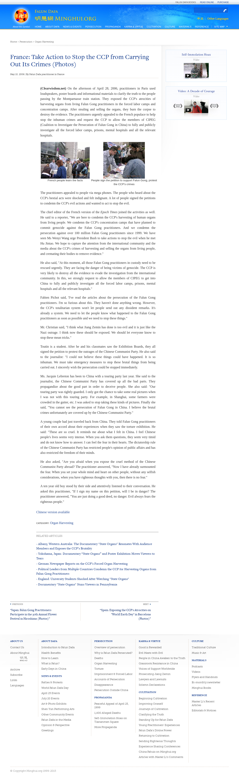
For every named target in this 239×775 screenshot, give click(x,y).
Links (13, 680)
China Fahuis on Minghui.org (157, 751)
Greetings (47, 730)
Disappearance (103, 684)
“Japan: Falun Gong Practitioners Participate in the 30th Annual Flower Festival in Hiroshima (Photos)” (33, 614)
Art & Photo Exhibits (53, 703)
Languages (17, 685)
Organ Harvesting (44, 41)
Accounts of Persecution (109, 679)
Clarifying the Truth (151, 714)
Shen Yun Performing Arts (57, 709)
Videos (196, 671)
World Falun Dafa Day (54, 687)
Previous (17, 604)
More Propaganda (105, 727)
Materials (185, 26)
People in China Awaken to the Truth (162, 658)
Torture (99, 668)
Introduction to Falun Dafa (58, 647)
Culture (170, 26)
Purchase (223, 2)
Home (38, 26)
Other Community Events (57, 714)
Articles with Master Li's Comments (161, 757)
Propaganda (113, 26)
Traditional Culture (204, 647)
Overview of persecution (109, 647)
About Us (16, 641)
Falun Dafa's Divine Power (155, 730)
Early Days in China (53, 668)
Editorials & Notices (204, 710)
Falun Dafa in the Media (56, 719)
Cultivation (154, 26)
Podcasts (197, 666)
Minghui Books (201, 687)
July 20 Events (50, 698)
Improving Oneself (151, 703)
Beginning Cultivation (153, 698)
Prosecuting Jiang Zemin (155, 674)
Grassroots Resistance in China (158, 663)
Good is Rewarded (150, 647)
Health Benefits (51, 652)
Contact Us (17, 647)
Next (146, 604)
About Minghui (19, 652)
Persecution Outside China (111, 690)
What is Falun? (50, 663)
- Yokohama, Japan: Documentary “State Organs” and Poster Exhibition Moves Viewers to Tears (95, 555)
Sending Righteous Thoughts (157, 741)
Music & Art (199, 652)
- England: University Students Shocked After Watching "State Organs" (82, 579)
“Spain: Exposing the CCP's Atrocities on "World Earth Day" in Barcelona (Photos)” (125, 614)
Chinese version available (53, 512)
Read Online (207, 2)
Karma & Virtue (133, 26)
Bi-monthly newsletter (206, 682)
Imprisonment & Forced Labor (113, 674)
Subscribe (16, 674)
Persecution (93, 26)
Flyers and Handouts (205, 677)
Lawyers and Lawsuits (152, 679)
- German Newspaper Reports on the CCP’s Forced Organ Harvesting (82, 563)
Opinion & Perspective (55, 725)
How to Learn (49, 658)
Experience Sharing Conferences (159, 746)
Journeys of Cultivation (153, 709)
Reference (202, 26)
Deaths (98, 658)
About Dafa (52, 26)
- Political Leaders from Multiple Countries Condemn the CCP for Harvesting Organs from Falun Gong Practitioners (96, 571)
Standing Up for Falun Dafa (156, 719)
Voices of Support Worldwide (157, 668)
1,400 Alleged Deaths (107, 712)
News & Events (72, 26)
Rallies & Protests (52, 682)
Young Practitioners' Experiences (159, 725)
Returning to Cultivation (154, 735)
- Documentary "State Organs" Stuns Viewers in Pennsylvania (76, 584)
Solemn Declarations (152, 684)
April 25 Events (50, 693)
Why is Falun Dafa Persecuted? (113, 652)
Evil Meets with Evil (151, 652)
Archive (15, 669)
